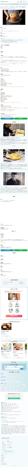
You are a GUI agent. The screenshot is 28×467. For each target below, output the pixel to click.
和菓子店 (10, 422)
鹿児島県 (18, 411)
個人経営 (13, 425)
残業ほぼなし (5, 427)
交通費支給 (5, 429)
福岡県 (5, 411)
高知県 (10, 410)
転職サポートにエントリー (14, 315)
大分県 (13, 411)
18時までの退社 (24, 426)
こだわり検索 (3, 444)
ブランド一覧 (3, 447)
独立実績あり (23, 425)
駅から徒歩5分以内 (6, 425)
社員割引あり (19, 429)
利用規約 (2, 460)
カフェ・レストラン (22, 421)
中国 (1, 409)
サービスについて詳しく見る (14, 318)
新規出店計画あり (16, 425)
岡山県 (6, 409)
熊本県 (11, 411)
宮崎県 (15, 411)
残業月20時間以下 (20, 426)
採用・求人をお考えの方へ (8, 451)
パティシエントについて (4, 454)
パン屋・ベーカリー (3, 422)
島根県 (8, 409)
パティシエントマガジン (10, 442)
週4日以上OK (2, 428)
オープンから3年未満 (10, 426)
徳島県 (8, 410)
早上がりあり (8, 427)
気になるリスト (4, 449)
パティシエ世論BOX (9, 447)
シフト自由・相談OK (15, 427)
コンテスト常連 (2, 426)
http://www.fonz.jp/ (3, 275)
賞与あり (24, 428)
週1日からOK (19, 427)
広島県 (4, 409)
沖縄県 (20, 411)
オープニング (10, 425)
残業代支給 (2, 429)
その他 (15, 422)
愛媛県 (4, 410)
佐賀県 (7, 411)
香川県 (6, 410)
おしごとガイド (9, 444)
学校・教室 (13, 422)
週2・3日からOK (22, 427)
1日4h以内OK (6, 428)
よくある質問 (2, 457)
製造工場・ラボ (7, 422)
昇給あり (21, 428)
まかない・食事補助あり (23, 429)
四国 (1, 410)
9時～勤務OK (9, 428)
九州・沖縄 (2, 411)
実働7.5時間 (17, 426)
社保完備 (13, 428)
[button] (2, 18)
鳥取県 (10, 409)
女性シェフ (20, 425)
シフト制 (11, 427)
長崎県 (9, 411)
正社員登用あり (8, 429)
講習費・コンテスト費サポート (14, 429)
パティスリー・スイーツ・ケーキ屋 (4, 421)
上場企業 (6, 426)
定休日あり (14, 426)
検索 (22, 368)
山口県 (12, 409)
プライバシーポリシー (3, 462)
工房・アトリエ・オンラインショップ (16, 421)
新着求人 (3, 442)
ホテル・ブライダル (10, 421)
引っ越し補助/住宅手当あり (17, 428)
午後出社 (2, 427)
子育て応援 (2, 425)
